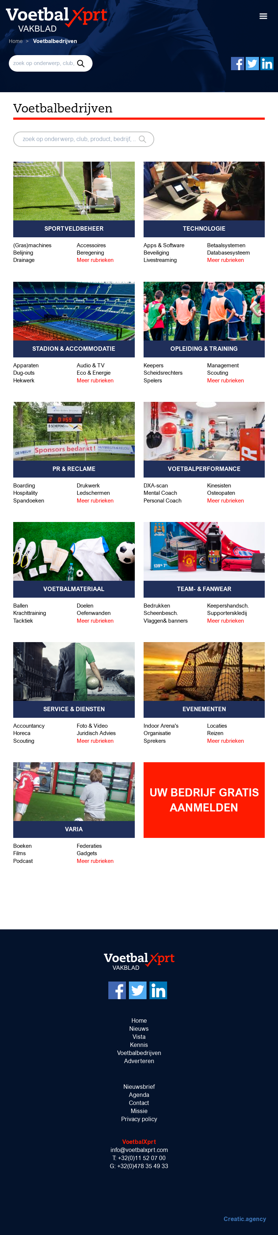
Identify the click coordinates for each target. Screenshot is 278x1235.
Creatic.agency (245, 1219)
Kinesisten (219, 485)
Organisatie (157, 733)
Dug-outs (24, 373)
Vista (139, 1036)
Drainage (24, 260)
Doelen (85, 605)
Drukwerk (88, 485)
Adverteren (139, 1061)
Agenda (139, 1094)
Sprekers (155, 741)
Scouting (217, 373)
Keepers (153, 365)
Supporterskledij (227, 613)
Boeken (22, 846)
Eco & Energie (94, 373)
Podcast (23, 861)
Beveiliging (156, 252)
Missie (139, 1111)
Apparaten (26, 365)
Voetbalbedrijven (139, 1052)
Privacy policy (139, 1119)
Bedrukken (157, 605)
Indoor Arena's (161, 726)
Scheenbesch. (161, 613)
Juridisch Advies (96, 733)
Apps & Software (164, 245)
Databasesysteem (228, 252)
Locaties (217, 726)
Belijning (23, 252)
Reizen (215, 733)
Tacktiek (23, 621)
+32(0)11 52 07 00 (142, 1158)
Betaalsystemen (226, 245)
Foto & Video (92, 726)
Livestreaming (160, 260)
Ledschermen (93, 493)
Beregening (90, 252)
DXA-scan (156, 485)
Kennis (139, 1044)
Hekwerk (24, 380)
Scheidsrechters (163, 373)
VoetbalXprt (139, 1141)
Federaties (89, 846)
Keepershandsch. (228, 605)
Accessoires (91, 245)
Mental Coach (160, 493)
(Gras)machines (32, 245)
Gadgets (87, 853)
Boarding (24, 485)
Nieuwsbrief (139, 1086)
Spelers (153, 380)
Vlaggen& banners (166, 621)
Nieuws (139, 1028)
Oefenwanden (94, 613)
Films (19, 853)
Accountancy (29, 726)
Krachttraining (29, 613)
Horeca (21, 733)
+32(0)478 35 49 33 (142, 1166)
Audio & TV (91, 365)
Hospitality (25, 493)
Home (16, 41)
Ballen (20, 605)
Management (223, 365)
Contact (139, 1102)
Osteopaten (221, 493)
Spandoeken (28, 500)
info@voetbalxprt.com (139, 1149)
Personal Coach (162, 500)
